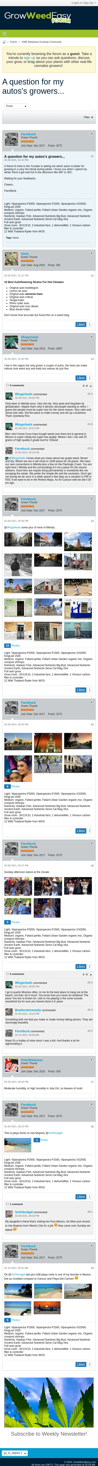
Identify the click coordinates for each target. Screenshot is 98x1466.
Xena (24, 253)
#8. (90, 1211)
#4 (92, 521)
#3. (90, 393)
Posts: (51, 145)
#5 (92, 724)
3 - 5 (85, 974)
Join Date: (27, 145)
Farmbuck (28, 134)
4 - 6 (85, 386)
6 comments (17, 385)
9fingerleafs (29, 337)
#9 (92, 1268)
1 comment (16, 1204)
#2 (92, 275)
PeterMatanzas (32, 1060)
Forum (13, 41)
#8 (92, 1126)
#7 (92, 1082)
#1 (92, 156)
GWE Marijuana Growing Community (41, 41)
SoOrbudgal (55, 1133)
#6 (92, 865)
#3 (92, 359)
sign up (29, 58)
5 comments (17, 974)
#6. (90, 982)
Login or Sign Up (84, 2)
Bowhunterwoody (28, 1010)
